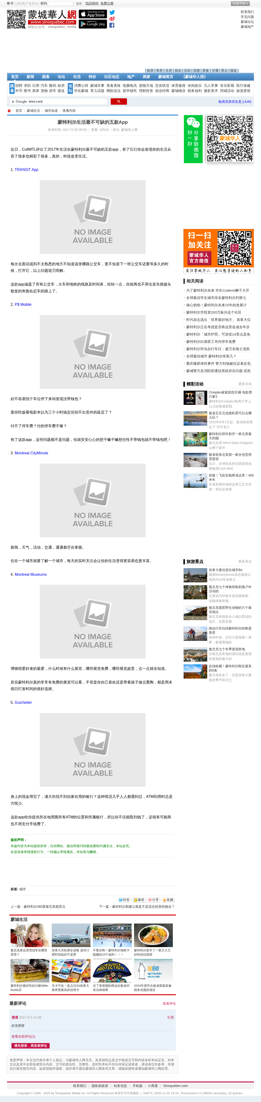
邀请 (141, 900)
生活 (77, 77)
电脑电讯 (130, 85)
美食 (205, 70)
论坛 (61, 77)
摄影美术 (211, 91)
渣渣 (15, 1017)
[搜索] (58, 101)
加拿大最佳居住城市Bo (225, 570)
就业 (178, 70)
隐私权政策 (100, 1086)
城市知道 (51, 110)
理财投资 (146, 91)
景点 (224, 70)
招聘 (18, 85)
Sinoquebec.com (175, 1086)
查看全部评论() (23, 1036)
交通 (215, 70)
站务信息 (120, 1086)
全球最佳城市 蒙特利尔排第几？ (211, 356)
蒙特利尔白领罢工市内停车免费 (211, 342)
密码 (43, 3)
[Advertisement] (192, 39)
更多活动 (245, 384)
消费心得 (81, 85)
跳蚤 (46, 77)
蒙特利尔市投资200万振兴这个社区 (213, 312)
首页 (15, 77)
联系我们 (247, 12)
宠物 (44, 91)
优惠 (196, 70)
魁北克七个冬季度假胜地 (227, 649)
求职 (27, 85)
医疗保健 (243, 85)
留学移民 (130, 91)
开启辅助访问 (253, 3)
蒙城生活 (33, 110)
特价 (92, 77)
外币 (18, 91)
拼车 (52, 91)
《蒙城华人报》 (194, 77)
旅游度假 (243, 91)
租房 (150, 70)
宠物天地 (146, 85)
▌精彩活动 (193, 384)
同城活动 (227, 91)
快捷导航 (239, 3)
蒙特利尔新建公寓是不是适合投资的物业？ (143, 906)
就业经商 (162, 91)
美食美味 (114, 85)
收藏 (170, 900)
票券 (35, 91)
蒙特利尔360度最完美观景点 (44, 906)
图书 (27, 91)
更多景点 (245, 561)
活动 (187, 70)
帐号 (10, 3)
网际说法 (114, 91)
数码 (52, 85)
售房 (159, 70)
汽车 (44, 85)
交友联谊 (162, 85)
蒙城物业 (178, 91)
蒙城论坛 (247, 22)
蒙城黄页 (165, 77)
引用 (170, 1017)
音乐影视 (227, 85)
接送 (233, 70)
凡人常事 (211, 85)
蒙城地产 (247, 27)
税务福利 (195, 91)
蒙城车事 (97, 85)
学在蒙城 (81, 91)
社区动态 (111, 77)
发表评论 (169, 1003)
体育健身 (178, 85)
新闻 (30, 77)
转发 (126, 900)
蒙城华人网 (9, 110)
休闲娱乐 (195, 85)
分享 (155, 900)
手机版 (137, 1086)
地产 (131, 77)
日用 (35, 85)
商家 (146, 77)
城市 (22, 889)
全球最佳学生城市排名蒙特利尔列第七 (216, 298)
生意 (169, 70)
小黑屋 (153, 1086)
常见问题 (247, 17)
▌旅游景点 (193, 561)
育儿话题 (97, 91)
